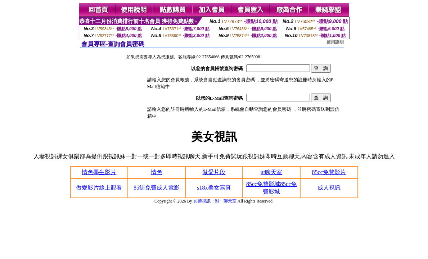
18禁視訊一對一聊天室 (214, 201)
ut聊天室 (271, 172)
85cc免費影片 (329, 172)
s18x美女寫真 (214, 188)
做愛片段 (213, 172)
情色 (156, 172)
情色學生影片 (99, 172)
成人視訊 (329, 188)
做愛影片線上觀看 (99, 188)
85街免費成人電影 (157, 188)
